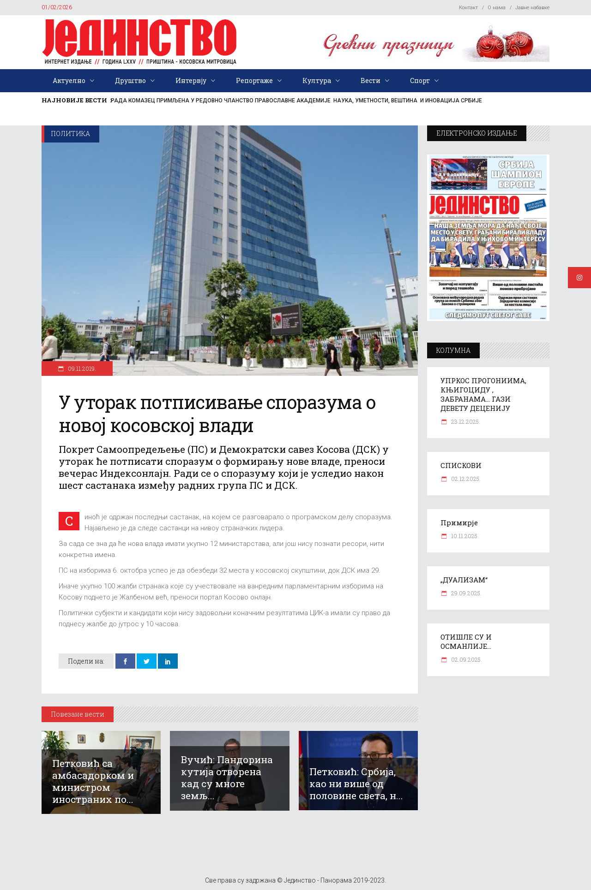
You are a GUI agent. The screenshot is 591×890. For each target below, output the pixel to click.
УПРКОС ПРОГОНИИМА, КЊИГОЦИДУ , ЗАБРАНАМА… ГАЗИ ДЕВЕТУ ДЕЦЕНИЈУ (483, 394)
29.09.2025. (466, 593)
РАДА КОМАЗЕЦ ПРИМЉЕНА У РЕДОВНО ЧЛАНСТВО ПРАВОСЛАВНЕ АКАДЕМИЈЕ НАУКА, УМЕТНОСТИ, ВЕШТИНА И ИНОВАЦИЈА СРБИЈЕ (296, 100)
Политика (70, 133)
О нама (497, 8)
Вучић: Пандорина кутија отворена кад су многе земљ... (227, 777)
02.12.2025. (465, 478)
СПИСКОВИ (461, 465)
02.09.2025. (466, 659)
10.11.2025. (464, 536)
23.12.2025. (465, 421)
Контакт (468, 8)
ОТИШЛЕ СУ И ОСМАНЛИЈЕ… (466, 641)
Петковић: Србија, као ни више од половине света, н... (356, 783)
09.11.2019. (81, 368)
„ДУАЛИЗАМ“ (464, 579)
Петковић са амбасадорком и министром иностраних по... (93, 781)
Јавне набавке (532, 8)
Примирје (459, 522)
